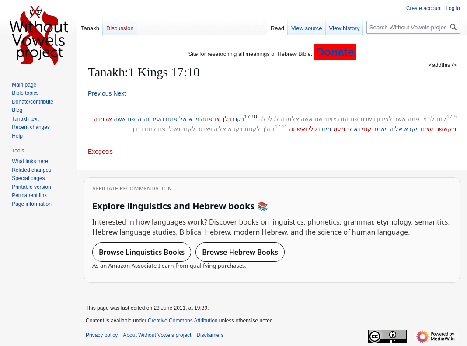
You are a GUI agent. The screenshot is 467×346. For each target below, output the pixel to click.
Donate (335, 52)
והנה (143, 118)
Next (119, 93)
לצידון (384, 118)
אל (183, 118)
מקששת (446, 128)
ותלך (268, 128)
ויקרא (411, 128)
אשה (306, 118)
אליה (396, 128)
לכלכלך (269, 118)
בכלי (314, 128)
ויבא (193, 118)
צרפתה (417, 118)
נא (357, 128)
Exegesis (100, 151)
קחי (367, 128)
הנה (343, 118)
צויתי (330, 118)
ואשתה (298, 128)
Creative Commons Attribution (182, 321)
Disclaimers (209, 335)
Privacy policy (102, 335)
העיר (157, 118)
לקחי (188, 128)
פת (162, 128)
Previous (100, 93)
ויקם (238, 118)
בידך (137, 128)
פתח (172, 118)
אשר (400, 118)
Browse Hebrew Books (240, 252)
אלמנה (290, 118)
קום (441, 118)
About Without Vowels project (157, 335)
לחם (150, 128)
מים (326, 128)
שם (354, 118)
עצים (427, 128)
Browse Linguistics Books (142, 252)
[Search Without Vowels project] (413, 27)
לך (431, 118)
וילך (226, 118)
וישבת (367, 118)
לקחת (252, 128)
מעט (339, 128)
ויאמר (380, 128)
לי (349, 128)
